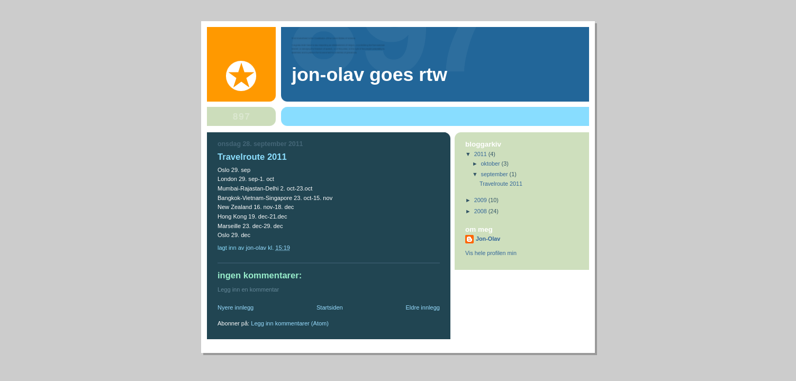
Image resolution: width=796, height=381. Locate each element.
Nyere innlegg (236, 307)
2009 (481, 200)
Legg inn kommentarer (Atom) (290, 323)
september (495, 174)
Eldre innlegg (423, 307)
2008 (481, 211)
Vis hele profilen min (491, 253)
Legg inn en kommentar (248, 289)
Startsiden (329, 307)
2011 (481, 154)
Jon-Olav (488, 238)
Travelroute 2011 (501, 183)
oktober (491, 163)
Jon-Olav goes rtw (369, 74)
